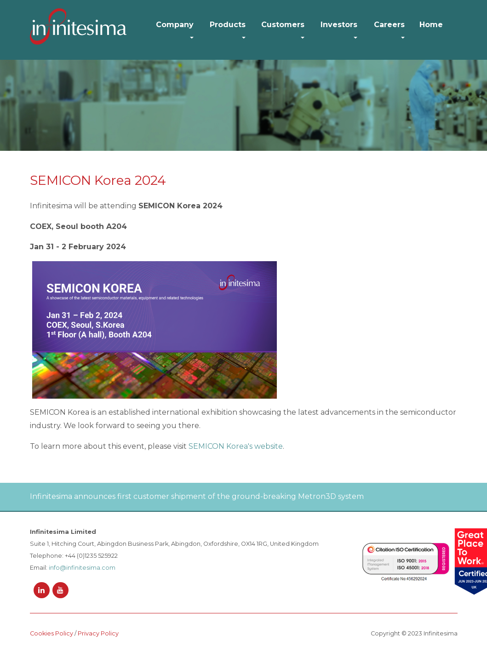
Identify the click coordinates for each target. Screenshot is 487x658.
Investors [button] (339, 24)
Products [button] (228, 24)
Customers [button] (282, 24)
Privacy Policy (98, 633)
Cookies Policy (51, 633)
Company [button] (175, 24)
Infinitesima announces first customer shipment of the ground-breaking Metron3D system (197, 496)
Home (431, 24)
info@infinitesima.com (82, 567)
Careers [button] (389, 24)
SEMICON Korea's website (236, 446)
